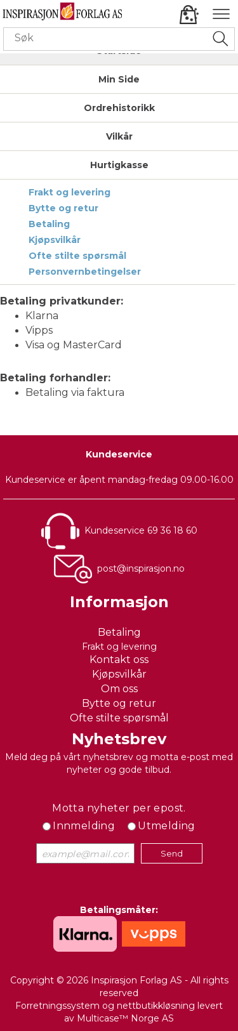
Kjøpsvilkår (55, 240)
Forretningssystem (57, 1005)
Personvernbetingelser (85, 271)
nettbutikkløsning (156, 1005)
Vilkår (119, 136)
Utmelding (166, 826)
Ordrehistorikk (119, 108)
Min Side (119, 79)
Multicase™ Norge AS (125, 1018)
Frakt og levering (69, 192)
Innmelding (84, 826)
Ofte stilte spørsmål (77, 255)
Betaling (49, 224)
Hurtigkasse (119, 165)
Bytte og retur (63, 208)
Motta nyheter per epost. (119, 808)
